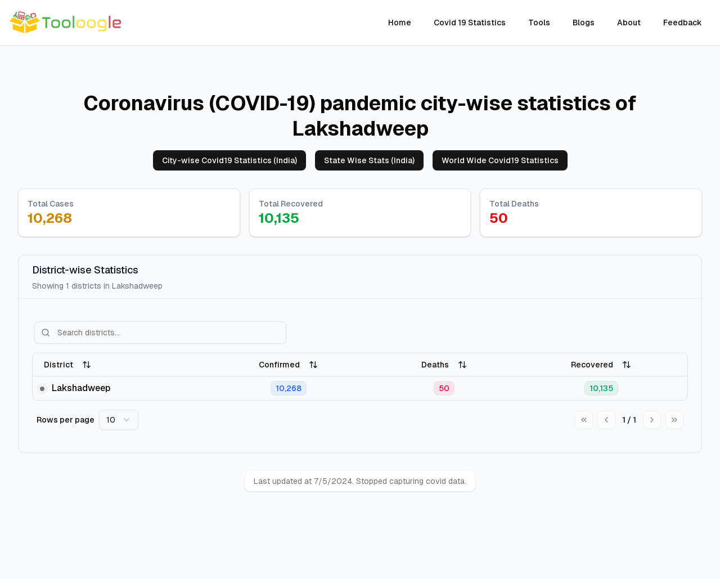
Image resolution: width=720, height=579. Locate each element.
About (629, 22)
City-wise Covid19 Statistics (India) (229, 160)
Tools (539, 22)
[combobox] (118, 420)
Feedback (682, 22)
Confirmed (288, 365)
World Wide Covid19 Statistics (500, 160)
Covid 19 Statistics (470, 22)
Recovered (601, 365)
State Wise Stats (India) (369, 160)
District (67, 365)
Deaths (444, 365)
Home (399, 22)
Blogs (584, 22)
